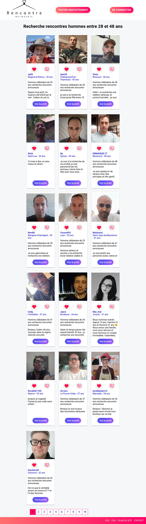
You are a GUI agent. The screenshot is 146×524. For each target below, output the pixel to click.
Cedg (30, 311)
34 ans (74, 314)
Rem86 (31, 232)
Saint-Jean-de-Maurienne (105, 235)
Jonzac (96, 314)
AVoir (30, 153)
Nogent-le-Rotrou (36, 77)
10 (85, 512)
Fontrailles (33, 314)
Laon (62, 235)
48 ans (107, 156)
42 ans (41, 472)
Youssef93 (65, 232)
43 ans (49, 77)
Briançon (97, 77)
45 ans (75, 79)
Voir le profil (40, 104)
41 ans (97, 238)
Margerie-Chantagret (38, 235)
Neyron (31, 393)
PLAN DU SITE (125, 520)
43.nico (64, 391)
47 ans (43, 314)
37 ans (105, 314)
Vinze (95, 74)
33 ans (70, 235)
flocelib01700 (34, 391)
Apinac (63, 156)
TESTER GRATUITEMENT (73, 9)
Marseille (97, 393)
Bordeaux (64, 314)
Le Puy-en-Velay (68, 393)
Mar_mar (97, 311)
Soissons (32, 472)
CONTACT (139, 520)
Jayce (63, 311)
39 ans (42, 156)
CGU (113, 520)
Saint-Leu (32, 156)
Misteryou (98, 232)
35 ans (40, 393)
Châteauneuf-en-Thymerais (68, 78)
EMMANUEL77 (100, 153)
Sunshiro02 (33, 470)
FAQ (107, 520)
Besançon (98, 156)
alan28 (63, 74)
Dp (61, 153)
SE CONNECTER (121, 9)
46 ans (106, 77)
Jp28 (30, 74)
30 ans (72, 156)
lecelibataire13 (100, 391)
